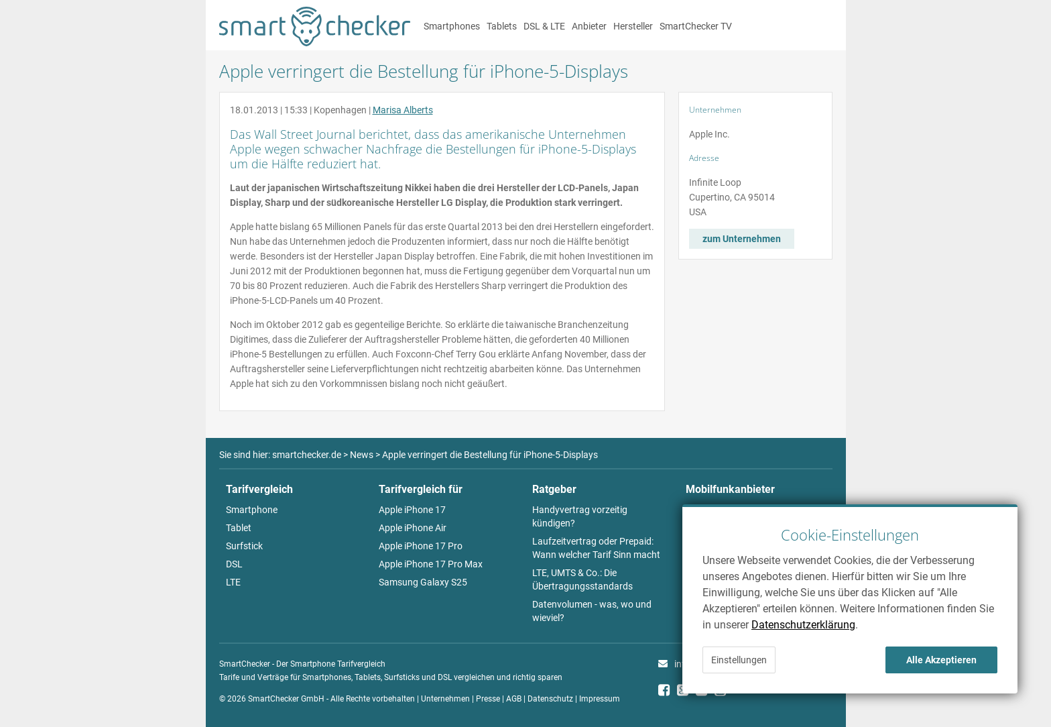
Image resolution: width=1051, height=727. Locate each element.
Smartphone (251, 509)
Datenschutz (550, 699)
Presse (488, 699)
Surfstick (244, 546)
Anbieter (589, 26)
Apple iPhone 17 (412, 509)
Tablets (502, 26)
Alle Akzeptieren (941, 660)
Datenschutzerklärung (803, 624)
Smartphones (452, 26)
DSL (234, 564)
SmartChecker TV (696, 26)
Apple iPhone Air (412, 527)
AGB (513, 699)
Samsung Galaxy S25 (423, 582)
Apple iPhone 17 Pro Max (431, 564)
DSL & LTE (544, 26)
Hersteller (633, 26)
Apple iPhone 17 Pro (420, 546)
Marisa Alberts (403, 110)
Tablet (238, 527)
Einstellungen (739, 660)
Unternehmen (445, 699)
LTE (233, 582)
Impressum (599, 699)
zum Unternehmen (741, 238)
